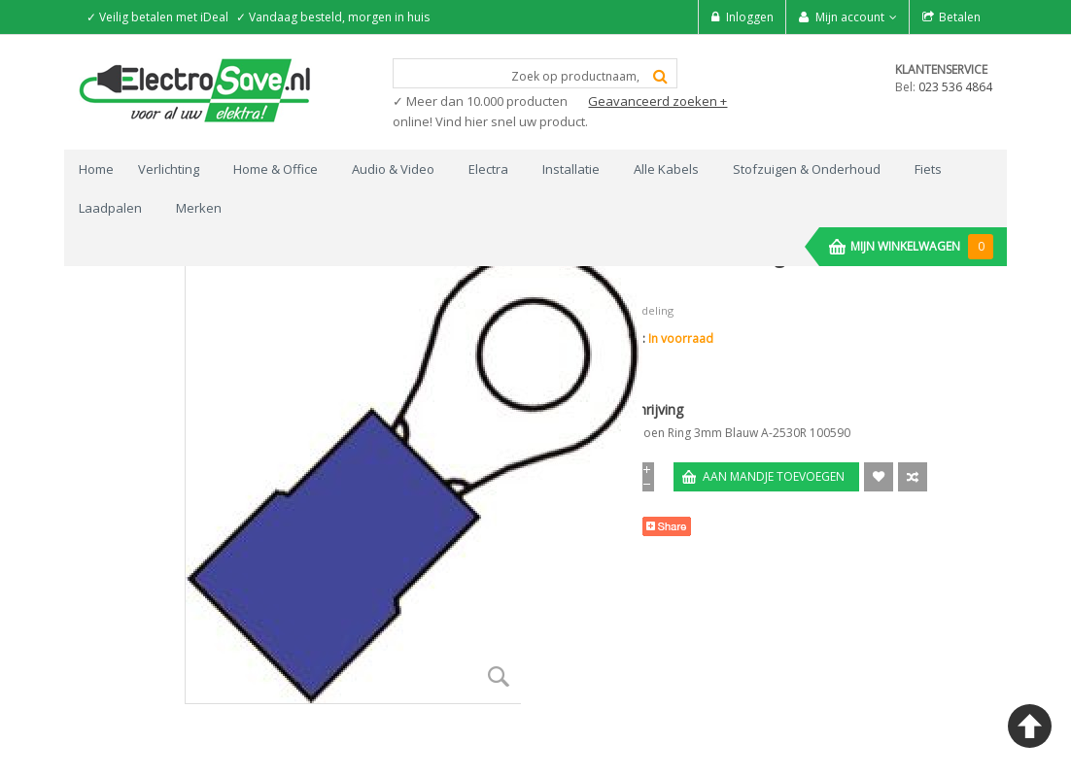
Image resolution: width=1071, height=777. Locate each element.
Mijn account (849, 17)
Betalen (960, 17)
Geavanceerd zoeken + (657, 101)
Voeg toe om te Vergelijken (912, 476)
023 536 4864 (955, 87)
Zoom (498, 677)
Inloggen (750, 17)
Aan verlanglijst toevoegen (878, 476)
